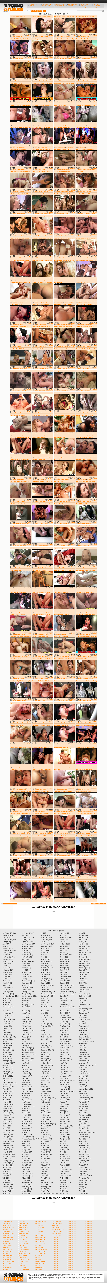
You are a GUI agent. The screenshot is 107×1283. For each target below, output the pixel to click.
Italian (81, 1063)
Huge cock (63, 1056)
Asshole (62, 944)
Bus (23, 970)
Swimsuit (6, 1163)
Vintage (43, 1184)
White (5, 1191)
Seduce (43, 1134)
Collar (81, 985)
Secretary (25, 1134)
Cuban (81, 992)
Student (43, 1158)
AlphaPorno (72, 57)
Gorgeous (6, 1043)
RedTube (29, 35)
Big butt (20, 36)
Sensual (62, 1134)
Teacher (62, 1165)
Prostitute (25, 1121)
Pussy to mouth (46, 1124)
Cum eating (83, 994)
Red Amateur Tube (58, 1229)
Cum (57, 58)
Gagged (43, 1035)
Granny (62, 1043)
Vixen (81, 1184)
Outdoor (81, 1100)
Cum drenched (65, 994)
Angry (24, 940)
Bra (4, 966)
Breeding (82, 966)
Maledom (63, 1078)
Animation (44, 940)
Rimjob (81, 1128)
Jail (23, 1065)
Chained (5, 979)
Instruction (82, 1061)
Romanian (6, 1130)
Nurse (5, 1095)
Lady (23, 1072)
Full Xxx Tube (71, 7)
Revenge (25, 1128)
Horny (81, 1054)
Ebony (91, 434)
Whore (24, 1191)
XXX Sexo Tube (40, 1251)
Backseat (6, 948)
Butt (80, 970)
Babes (60, 80)
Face (42, 1019)
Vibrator (24, 1184)
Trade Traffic (93, 1281)
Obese (62, 1095)
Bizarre (43, 959)
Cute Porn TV (33, 5)
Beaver (5, 955)
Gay (24, 855)
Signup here (55, 1237)
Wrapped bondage (47, 1193)
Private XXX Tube (46, 7)
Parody (43, 1104)
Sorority (62, 1150)
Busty (62, 970)
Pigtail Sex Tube (40, 1239)
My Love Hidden (40, 1221)
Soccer (43, 1148)
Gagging (63, 1035)
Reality (43, 1126)
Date (44, 10)
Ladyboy (44, 1072)
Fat (80, 1022)
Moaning (63, 1087)
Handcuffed (7, 1050)
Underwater (7, 1182)
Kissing (5, 1069)
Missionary (6, 1087)
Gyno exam (26, 1048)
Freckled (25, 1032)
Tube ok (37, 1233)
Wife (42, 1191)
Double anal (45, 1007)
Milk (42, 1085)
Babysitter (82, 946)
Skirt (42, 1143)
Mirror (81, 1085)
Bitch (65, 900)
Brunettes (41, 36)
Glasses (24, 1041)
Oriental (62, 1100)
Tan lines (6, 1165)
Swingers (25, 1163)
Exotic (81, 1017)
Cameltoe (82, 972)
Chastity (24, 979)
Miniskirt (62, 1085)
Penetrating (26, 1106)
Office (81, 1095)
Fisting (5, 1028)
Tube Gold (38, 1229)
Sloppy (43, 1145)
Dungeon (6, 1013)
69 (13, 125)
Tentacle (43, 1167)
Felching (24, 1024)
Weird (43, 1189)
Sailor (5, 1132)
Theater (5, 1169)
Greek (81, 1043)
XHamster (94, 212)
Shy (61, 1141)
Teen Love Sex (40, 1243)
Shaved (81, 1137)
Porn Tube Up (39, 1241)
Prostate (5, 1121)
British (24, 968)
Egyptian (82, 1013)
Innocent (44, 1061)
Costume (44, 989)
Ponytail (24, 1115)
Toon (4, 1176)
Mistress (24, 1087)
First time (68, 125)
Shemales (44, 1139)
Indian (5, 1061)
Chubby (43, 981)
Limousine (25, 1076)
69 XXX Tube (39, 1255)
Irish (61, 1063)
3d (41, 933)
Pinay (23, 1111)
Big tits (16, 58)
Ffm (80, 1024)
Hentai (5, 1052)
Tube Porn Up (7, 1263)
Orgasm (24, 1100)
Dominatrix (82, 1005)
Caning (5, 974)
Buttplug (24, 972)
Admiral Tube (23, 1255)
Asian (14, 36)
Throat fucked (84, 1169)
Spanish (5, 1152)
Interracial (6, 1063)
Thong (43, 1169)
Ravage (24, 1126)
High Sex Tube (56, 1235)
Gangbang (93, 102)
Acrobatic (6, 935)
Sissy (80, 1141)
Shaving (5, 1139)
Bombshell (44, 961)
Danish (5, 1000)
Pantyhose (6, 1104)
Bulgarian (6, 970)
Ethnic (24, 1017)
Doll (42, 1005)
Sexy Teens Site (57, 1231)
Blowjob (36, 36)
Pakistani (44, 1102)
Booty (64, 457)
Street (5, 1158)
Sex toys (25, 1137)
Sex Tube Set (23, 1239)
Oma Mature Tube (59, 4)
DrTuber (29, 57)
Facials (5, 1022)
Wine (80, 1191)
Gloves (62, 1041)
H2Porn (51, 301)
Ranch (5, 1126)
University (63, 1182)
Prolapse (82, 1119)
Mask (4, 1080)
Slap (61, 1143)
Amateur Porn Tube (72, 4)
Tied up (24, 1171)
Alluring (5, 937)
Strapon (81, 1156)
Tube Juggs (22, 1229)
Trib (4, 1178)
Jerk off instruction (85, 1065)
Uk (61, 1180)
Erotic (5, 1017)
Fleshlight (44, 1028)
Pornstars (82, 1115)
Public (43, 1121)
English (81, 1015)
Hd (80, 1050)
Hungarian (63, 1059)
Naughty (5, 1093)
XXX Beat (55, 1225)
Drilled (43, 1011)
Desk (80, 1000)
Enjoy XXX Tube (24, 1269)
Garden (24, 1037)
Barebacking (40, 589)
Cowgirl (5, 992)
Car (23, 974)
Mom (4, 1089)
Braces (24, 966)
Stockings (6, 1156)
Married (81, 1078)
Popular (40, 10)
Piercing (81, 1108)
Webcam (6, 1189)
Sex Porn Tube (56, 1221)
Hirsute (43, 1052)
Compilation (46, 102)
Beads (43, 953)
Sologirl (43, 1150)
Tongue (81, 1174)
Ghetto (24, 1039)
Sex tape (6, 1137)
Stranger (63, 1156)
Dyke (42, 1013)
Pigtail (5, 1111)
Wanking (25, 1187)
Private (62, 1119)
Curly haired (83, 996)
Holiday (81, 1052)
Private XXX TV (33, 4)
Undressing (45, 1182)
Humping (44, 1059)
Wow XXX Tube (46, 5)
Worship (24, 1193)
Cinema (81, 981)
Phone (43, 1108)
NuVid (51, 79)
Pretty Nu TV (23, 1225)
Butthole (5, 972)
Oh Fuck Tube (97, 4)
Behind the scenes (66, 955)
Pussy (24, 1124)
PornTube (73, 35)
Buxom (43, 972)
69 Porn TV (22, 1251)
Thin (23, 1169)
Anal (79, 36)
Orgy (42, 1100)
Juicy (61, 1067)
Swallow (62, 1161)
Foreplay (82, 1030)
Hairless (43, 1048)
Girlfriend (82, 1039)
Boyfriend (82, 963)
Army (61, 942)
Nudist (81, 1093)
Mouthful (6, 1091)
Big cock (63, 36)
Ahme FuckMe (84, 4)
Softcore (5, 1150)
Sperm (43, 1152)
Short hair (6, 1141)
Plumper (43, 1113)
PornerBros (72, 168)
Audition (81, 944)
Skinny (24, 1143)
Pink (42, 1111)
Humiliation (25, 1059)
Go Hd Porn (22, 1235)
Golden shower (84, 1041)
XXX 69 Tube (23, 1247)
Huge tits (6, 1059)
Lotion (24, 1078)
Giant (42, 1039)
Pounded (44, 1117)
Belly (80, 955)
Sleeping (6, 1145)
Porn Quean (55, 1227)
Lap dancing (64, 1072)
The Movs (70, 5)
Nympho (43, 1095)
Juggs (43, 1067)
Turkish (81, 1178)
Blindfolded (82, 959)
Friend (62, 1032)
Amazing (63, 390)
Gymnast (6, 1048)
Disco (81, 1002)
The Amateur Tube (46, 4)
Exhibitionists (64, 1017)
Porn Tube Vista (24, 1243)
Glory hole (44, 1041)
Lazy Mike (38, 1245)
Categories (34, 10)
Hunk (80, 1059)
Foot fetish (25, 1030)
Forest (5, 1032)
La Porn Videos (33, 7)
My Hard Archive (40, 1247)
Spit (61, 1152)
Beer (42, 955)
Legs (61, 1074)
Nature (81, 1091)
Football (43, 1030)
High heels (25, 1052)
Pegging (5, 1106)
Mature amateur (8, 1082)
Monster (62, 1089)
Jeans (62, 1065)
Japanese (44, 1065)
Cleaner (62, 983)
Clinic (81, 983)
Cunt (61, 996)
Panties (81, 1102)
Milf (4, 1085)
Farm (42, 1022)
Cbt (42, 976)
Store (23, 1156)
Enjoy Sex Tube (40, 1261)
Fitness (24, 1028)
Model (81, 1087)
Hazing (62, 1050)
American (58, 36)
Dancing (81, 998)
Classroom (15, 833)
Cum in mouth (42, 390)
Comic (43, 987)
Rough (24, 1130)
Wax (80, 1187)
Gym (80, 1046)
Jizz (23, 1067)
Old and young (46, 1098)
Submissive (83, 1158)
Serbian (81, 1134)
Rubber (43, 1130)
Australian (25, 946)
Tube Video (38, 1225)
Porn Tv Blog (39, 1235)
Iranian (43, 1063)
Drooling (63, 1011)
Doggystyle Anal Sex (98, 7)
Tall (80, 1163)
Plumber (24, 1113)
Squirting (44, 1154)
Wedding (25, 1189)
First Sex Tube (23, 1237)
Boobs (81, 961)
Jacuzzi (5, 1065)
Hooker (43, 1054)
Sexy (42, 1137)
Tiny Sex (5, 1269)
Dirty (46, 302)
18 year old (58, 169)
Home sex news (59, 7)
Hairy (61, 1048)
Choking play (26, 981)
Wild (61, 1191)
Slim (23, 1145)
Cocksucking (64, 985)
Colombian (25, 987)
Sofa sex (82, 1148)
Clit (4, 985)
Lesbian (81, 1074)
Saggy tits (82, 1130)
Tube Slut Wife (23, 1227)
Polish (5, 1115)
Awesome (44, 946)
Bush (42, 970)
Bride (4, 968)
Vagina (81, 1182)
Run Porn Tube (56, 1233)
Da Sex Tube (23, 1241)
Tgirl (61, 1167)
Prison (43, 1119)
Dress (24, 1011)
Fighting (5, 1026)
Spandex (82, 1150)
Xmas (62, 1193)
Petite (24, 1108)
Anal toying (18, 235)
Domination (64, 1005)
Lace (80, 1069)
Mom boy (25, 1089)
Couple (40, 457)
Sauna (62, 1132)
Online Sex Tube (24, 1249)
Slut (61, 1145)
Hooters (62, 1054)
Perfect (43, 1106)
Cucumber (6, 994)
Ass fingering (26, 944)
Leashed (25, 1074)
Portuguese (7, 1117)
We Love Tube (97, 5)
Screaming (6, 1134)
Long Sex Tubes (24, 1223)
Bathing (61, 257)
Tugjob (62, 1178)
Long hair (6, 1078)
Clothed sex (45, 985)
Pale (61, 1102)
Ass (15, 125)
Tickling (5, 1171)
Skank (5, 1143)
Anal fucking (7, 940)
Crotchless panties (66, 992)
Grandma (25, 1043)
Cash (61, 974)
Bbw (17, 36)
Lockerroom (64, 1076)
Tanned (24, 1165)
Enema (62, 1015)
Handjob (24, 1050)
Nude (61, 1093)
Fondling (82, 1028)
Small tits (82, 1145)
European (44, 1017)
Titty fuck (25, 1174)
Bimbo (79, 368)
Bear (61, 953)
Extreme (24, 1019)
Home (5, 1054)
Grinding (5, 1046)
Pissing (62, 1111)
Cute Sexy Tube (84, 7)
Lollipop (81, 1076)
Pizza (81, 1111)
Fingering (44, 1026)
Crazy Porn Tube (24, 1231)
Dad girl (62, 998)
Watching (44, 1187)
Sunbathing (25, 1161)
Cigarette (63, 981)
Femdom (44, 1024)
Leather (43, 1074)
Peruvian (82, 1106)
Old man (63, 1098)
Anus (80, 940)
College (5, 987)
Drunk (81, 1011)
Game (81, 1035)
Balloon (43, 948)
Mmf (42, 1087)
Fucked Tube (39, 1257)
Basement (25, 950)
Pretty (5, 1119)
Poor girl (63, 1115)
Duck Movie (83, 5)
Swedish (82, 1161)
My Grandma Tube (41, 1249)
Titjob (80, 1171)
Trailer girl (25, 1176)
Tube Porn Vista (24, 1233)
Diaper (5, 1002)
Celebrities (63, 976)
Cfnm (80, 976)
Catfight (5, 976)
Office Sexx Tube (40, 1237)
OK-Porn (38, 1223)
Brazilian (44, 966)
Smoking (6, 1148)
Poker (62, 1113)
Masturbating (64, 1080)
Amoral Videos (39, 1267)
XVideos (51, 456)
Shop (80, 1139)
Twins (24, 1180)
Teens (91, 235)
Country (62, 989)
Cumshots (68, 58)
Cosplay (24, 989)
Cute (23, 998)
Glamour (6, 1041)
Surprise (43, 1161)
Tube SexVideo (40, 1227)
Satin (42, 1132)
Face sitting (83, 1019)
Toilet (61, 1174)
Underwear (25, 1182)
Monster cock (83, 1089)
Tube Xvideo (39, 1231)
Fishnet (81, 1026)
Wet (61, 1189)
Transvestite (83, 1176)
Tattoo (43, 1165)
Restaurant (82, 1126)
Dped (4, 1011)
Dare (23, 1000)
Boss (42, 963)
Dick (23, 1002)
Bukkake (46, 36)
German (5, 1039)
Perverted (6, 1108)
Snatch (24, 1148)
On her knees (84, 1098)
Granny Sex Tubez (25, 1259)
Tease (81, 1165)
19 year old (20, 368)
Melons (43, 1082)
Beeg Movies (23, 1267)
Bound (62, 963)
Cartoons (44, 974)
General (81, 1037)
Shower (43, 1141)
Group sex (71, 302)
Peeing (81, 1104)
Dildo (42, 1002)
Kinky (81, 1067)
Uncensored (83, 1180)
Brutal (62, 968)
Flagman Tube (39, 1263)
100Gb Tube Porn (8, 1261)
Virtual (62, 1184)
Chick (22, 346)
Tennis (24, 1167)
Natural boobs (65, 1091)
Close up (25, 985)
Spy (23, 1154)
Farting (62, 1022)
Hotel (23, 1056)
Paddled (5, 1102)
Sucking (5, 1161)
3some (25, 368)
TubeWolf (51, 389)
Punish (5, 1124)
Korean (62, 1069)
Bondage (45, 412)
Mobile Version (100, 1281)
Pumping (82, 1121)
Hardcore (44, 1050)
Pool (42, 1115)
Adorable (15, 523)
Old (23, 1098)
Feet (4, 1024)
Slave (81, 1143)
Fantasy (24, 1022)
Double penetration (83, 1008)
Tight (42, 1171)
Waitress (6, 1187)
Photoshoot (64, 1108)
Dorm (23, 1007)
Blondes (68, 36)
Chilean (81, 979)
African (81, 935)
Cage (61, 972)
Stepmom (82, 1154)
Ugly (42, 1180)
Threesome (64, 1169)
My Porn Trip (39, 1269)
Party (61, 1104)
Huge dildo (82, 1056)
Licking (5, 1076)
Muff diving (25, 1091)
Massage (25, 1080)
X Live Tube (22, 1257)
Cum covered (45, 994)
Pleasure (6, 1113)
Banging (81, 948)
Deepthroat (63, 1000)
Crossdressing (46, 992)
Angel (82, 58)
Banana (62, 948)
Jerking (5, 1067)
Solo (23, 1150)
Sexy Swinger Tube (59, 5)
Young (81, 1193)
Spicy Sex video (57, 1223)
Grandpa (44, 1043)
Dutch (24, 1013)
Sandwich (25, 1132)
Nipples (43, 1093)
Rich (42, 1128)
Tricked (43, 1178)
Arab (4, 942)
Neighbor (25, 1093)
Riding (62, 1128)
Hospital (5, 1056)
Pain (23, 1102)
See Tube (22, 1221)
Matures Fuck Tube (25, 1253)
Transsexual (64, 1176)
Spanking (25, 1152)
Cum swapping (44, 58)
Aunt (4, 946)
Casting (81, 974)
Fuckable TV (39, 1259)
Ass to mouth (87, 58)
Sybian (43, 1163)
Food (4, 1030)
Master (43, 1080)
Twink (5, 1180)
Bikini (61, 957)
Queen (81, 1124)
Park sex (25, 1104)
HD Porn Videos (24, 1261)
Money (43, 1089)
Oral (4, 1100)
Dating (43, 1000)
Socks (62, 1148)
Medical (24, 1082)
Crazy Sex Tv (7, 1257)
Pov (61, 1117)
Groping (24, 1046)
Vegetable (6, 1184)
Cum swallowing (91, 169)
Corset (5, 989)
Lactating (6, 1072)
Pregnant (82, 1117)
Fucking (81, 1032)
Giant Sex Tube (24, 1245)
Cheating (89, 457)
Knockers (44, 1069)
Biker (42, 957)
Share (62, 1137)
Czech (43, 998)
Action (24, 935)
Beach (24, 953)
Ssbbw (62, 1154)
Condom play (83, 987)
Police (81, 1113)
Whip (80, 1189)
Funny (5, 1035)
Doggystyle (71, 346)
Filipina (24, 1026)
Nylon (24, 1095)
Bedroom (19, 589)
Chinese (5, 981)
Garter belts (45, 1037)
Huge (42, 1056)
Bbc (35, 324)
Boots (5, 963)
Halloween (82, 1048)
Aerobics (63, 935)
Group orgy (45, 1046)
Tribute (24, 1178)
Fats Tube (38, 1265)
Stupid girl (63, 1158)
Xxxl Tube (22, 1265)
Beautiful (45, 191)
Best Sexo (22, 1263)
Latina (67, 523)
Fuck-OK (5, 1265)
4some (14, 678)
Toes (42, 1174)
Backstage (25, 948)
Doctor (5, 1005)
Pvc (61, 1124)
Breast (62, 966)
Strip (23, 1158)
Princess (25, 1119)
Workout (5, 1193)
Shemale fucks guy (29, 1139)
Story (42, 1156)
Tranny (43, 1176)
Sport (80, 1152)
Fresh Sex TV (7, 1259)
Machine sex (45, 1078)
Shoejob (62, 1139)
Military (24, 1085)
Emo (42, 1015)
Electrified (6, 1015)
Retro (4, 1128)
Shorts (24, 1141)
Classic (5, 983)
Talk (61, 1163)
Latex (81, 1072)
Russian (62, 1130)
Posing (24, 1117)
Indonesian (25, 1061)
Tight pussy (64, 1171)
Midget (81, 1082)
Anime (62, 940)
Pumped (63, 1121)
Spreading (6, 1154)
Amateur (36, 80)
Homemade (26, 1054)
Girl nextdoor (64, 1039)
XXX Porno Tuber (40, 1253)
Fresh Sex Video (8, 1267)
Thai (80, 1167)
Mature (81, 1080)
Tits (4, 1174)
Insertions (63, 1061)
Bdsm (84, 589)
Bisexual (80, 235)
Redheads (63, 1126)
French (43, 1032)
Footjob (62, 1030)
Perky (62, 1106)
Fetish (62, 1024)
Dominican (6, 1007)
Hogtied (62, 1052)
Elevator (24, 1015)
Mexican (63, 1082)
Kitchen (24, 1069)
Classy (43, 983)
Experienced (7, 1019)
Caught (24, 976)
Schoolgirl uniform (85, 1132)
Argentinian (25, 942)
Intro (23, 1063)
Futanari (24, 1035)
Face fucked (64, 1019)
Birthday (81, 957)
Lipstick (43, 1076)
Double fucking (65, 1007)
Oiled (4, 1098)
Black (40, 280)
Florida (62, 1028)
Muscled (43, 1091)
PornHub (90, 1274)
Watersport (63, 1187)
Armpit (43, 942)
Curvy (5, 998)
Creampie (65, 102)
